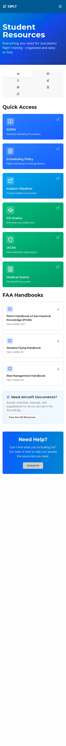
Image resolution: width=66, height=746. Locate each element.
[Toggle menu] (60, 6)
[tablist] (33, 84)
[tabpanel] (33, 264)
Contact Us (33, 465)
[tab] (18, 74)
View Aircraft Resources (22, 417)
